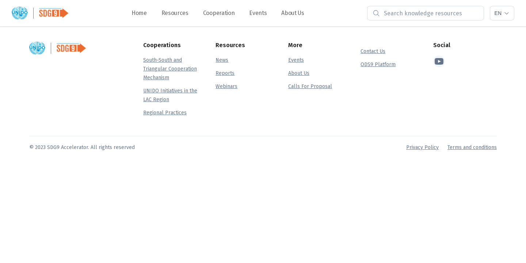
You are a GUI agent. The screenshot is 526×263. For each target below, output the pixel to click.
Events (258, 12)
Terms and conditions (472, 147)
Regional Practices (165, 113)
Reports (225, 73)
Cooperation (219, 12)
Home (139, 12)
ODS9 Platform (378, 64)
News (222, 60)
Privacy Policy (422, 147)
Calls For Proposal (310, 86)
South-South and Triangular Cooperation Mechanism (170, 69)
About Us (292, 12)
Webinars (226, 86)
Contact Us (373, 51)
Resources (174, 12)
